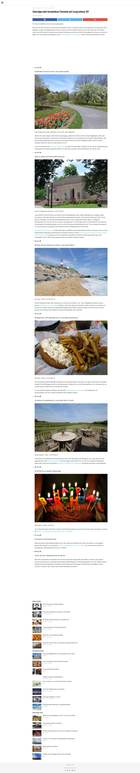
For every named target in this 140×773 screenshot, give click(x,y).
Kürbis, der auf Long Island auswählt (53, 635)
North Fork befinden (54, 461)
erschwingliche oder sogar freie (71, 34)
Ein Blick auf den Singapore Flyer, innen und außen (57, 754)
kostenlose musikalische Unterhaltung (69, 463)
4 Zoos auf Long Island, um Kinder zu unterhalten (56, 612)
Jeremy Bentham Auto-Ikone (51, 669)
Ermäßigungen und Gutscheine (75, 390)
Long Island (51, 8)
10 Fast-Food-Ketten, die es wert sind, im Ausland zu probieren (60, 731)
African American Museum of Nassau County (93, 233)
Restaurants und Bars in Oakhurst (52, 723)
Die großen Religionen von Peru (51, 697)
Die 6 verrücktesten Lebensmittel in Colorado (55, 661)
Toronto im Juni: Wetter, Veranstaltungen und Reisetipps (58, 738)
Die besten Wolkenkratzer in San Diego (53, 689)
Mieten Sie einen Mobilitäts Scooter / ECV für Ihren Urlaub (59, 715)
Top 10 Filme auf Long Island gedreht (53, 604)
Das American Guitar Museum (44, 230)
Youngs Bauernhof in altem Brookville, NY (54, 627)
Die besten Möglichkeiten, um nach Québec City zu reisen (59, 653)
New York (45, 8)
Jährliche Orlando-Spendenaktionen (53, 677)
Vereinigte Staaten (36, 8)
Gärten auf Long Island (57, 146)
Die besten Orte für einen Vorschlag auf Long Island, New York (60, 643)
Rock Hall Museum (41, 235)
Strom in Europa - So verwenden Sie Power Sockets (57, 681)
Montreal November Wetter (50, 746)
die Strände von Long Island (48, 305)
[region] (70, 51)
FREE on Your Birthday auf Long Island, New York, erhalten (55, 531)
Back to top (70, 765)
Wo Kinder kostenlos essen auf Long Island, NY (56, 619)
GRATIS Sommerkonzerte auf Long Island (71, 545)
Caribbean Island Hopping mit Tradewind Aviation (56, 704)
